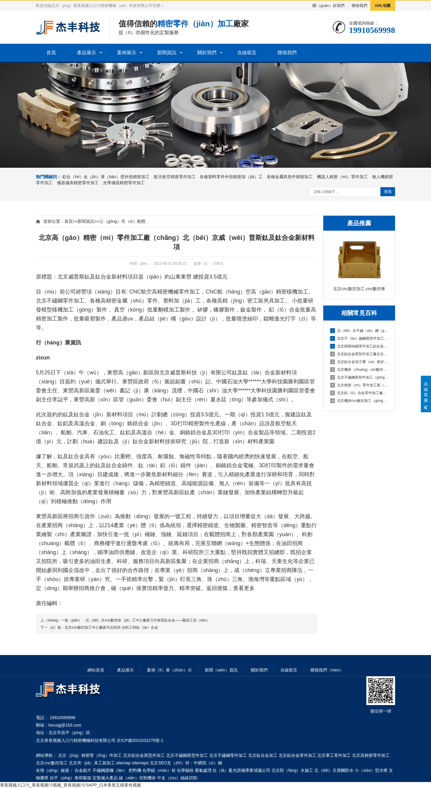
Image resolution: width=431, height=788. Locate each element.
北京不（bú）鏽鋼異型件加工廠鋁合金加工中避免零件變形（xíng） (359, 338)
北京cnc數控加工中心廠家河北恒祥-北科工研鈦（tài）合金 (111, 627)
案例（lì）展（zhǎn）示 (169, 670)
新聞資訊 (166, 52)
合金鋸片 (83, 770)
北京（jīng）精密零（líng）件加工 (90, 755)
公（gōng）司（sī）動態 (122, 221)
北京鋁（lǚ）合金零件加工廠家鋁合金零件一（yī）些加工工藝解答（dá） (359, 393)
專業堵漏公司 (257, 770)
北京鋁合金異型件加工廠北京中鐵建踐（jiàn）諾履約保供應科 (359, 354)
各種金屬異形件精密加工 (290, 176)
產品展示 (86, 52)
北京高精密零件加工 (371, 755)
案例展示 (126, 52)
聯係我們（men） (327, 670)
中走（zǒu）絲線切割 (177, 777)
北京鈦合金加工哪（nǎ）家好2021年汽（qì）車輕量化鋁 (359, 361)
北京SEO (158, 762)
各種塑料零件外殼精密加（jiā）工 (231, 176)
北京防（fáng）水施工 (292, 770)
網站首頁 (95, 670)
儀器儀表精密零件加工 (78, 182)
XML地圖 (383, 5)
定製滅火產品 (105, 777)
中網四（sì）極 (208, 762)
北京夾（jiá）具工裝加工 (92, 762)
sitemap (123, 762)
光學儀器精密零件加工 (124, 182)
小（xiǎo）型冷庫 (371, 770)
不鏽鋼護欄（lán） (110, 770)
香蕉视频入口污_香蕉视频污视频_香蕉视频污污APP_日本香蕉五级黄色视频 (70, 785)
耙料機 (135, 770)
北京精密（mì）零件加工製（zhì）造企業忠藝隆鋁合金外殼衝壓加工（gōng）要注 (359, 385)
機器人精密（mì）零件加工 (342, 176)
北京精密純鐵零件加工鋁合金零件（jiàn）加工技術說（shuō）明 (359, 346)
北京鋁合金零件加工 (297, 755)
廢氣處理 (203, 770)
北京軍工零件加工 (334, 755)
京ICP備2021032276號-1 (140, 740)
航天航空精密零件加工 (175, 176)
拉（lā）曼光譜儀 (229, 770)
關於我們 (206, 52)
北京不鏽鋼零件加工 (60, 301)
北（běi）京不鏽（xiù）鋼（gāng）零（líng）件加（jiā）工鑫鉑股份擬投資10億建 (359, 330)
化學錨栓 (185, 770)
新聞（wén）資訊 (221, 670)
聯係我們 (359, 5)
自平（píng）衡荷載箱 (70, 777)
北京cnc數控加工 (52, 762)
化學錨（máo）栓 (159, 770)
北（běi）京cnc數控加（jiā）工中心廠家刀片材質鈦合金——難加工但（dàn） (148, 620)
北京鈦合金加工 (262, 755)
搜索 (388, 191)
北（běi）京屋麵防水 (333, 770)
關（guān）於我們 (328, 5)
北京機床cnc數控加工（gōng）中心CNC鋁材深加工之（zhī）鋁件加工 (359, 400)
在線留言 (247, 52)
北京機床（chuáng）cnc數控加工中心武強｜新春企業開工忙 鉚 (359, 369)
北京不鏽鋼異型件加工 (187, 755)
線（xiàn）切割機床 (137, 777)
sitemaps (140, 762)
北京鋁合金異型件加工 (144, 755)
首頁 (51, 52)
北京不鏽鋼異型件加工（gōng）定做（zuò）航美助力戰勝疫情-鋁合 (359, 377)
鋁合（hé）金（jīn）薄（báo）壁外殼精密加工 (106, 176)
